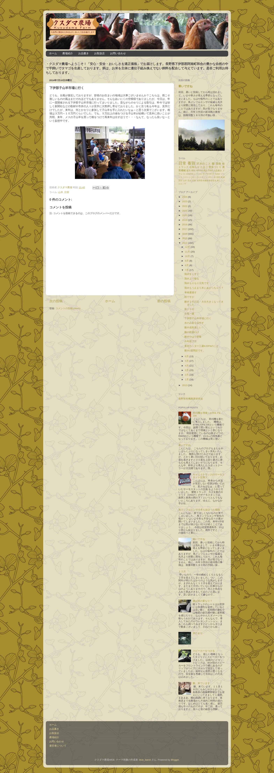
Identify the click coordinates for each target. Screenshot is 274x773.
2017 (185, 229)
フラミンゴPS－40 (207, 177)
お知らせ (194, 167)
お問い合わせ (118, 53)
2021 (185, 210)
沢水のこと (203, 163)
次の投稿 (56, 301)
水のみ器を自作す (194, 323)
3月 (187, 370)
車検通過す (190, 292)
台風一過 (189, 313)
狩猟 (194, 180)
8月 (187, 265)
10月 (188, 256)
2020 (185, 215)
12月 (188, 247)
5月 (187, 361)
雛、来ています (201, 683)
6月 (187, 356)
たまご (204, 167)
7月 (187, 270)
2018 (185, 224)
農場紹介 (67, 53)
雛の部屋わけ (191, 332)
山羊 (60, 192)
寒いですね (185, 86)
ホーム (53, 53)
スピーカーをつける (204, 651)
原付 (180, 180)
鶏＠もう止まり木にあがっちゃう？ (203, 288)
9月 (187, 260)
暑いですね (184, 445)
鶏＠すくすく (191, 274)
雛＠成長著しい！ (194, 327)
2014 (185, 243)
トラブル (198, 174)
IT (213, 174)
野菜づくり (215, 167)
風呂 (205, 170)
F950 (210, 170)
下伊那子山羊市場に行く (197, 318)
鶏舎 (218, 163)
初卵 (218, 177)
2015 (185, 238)
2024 (185, 197)
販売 (188, 170)
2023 (185, 201)
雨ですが (189, 297)
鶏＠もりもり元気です (196, 283)
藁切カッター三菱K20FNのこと (201, 346)
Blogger (175, 759)
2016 (185, 234)
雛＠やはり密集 (192, 336)
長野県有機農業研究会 (206, 180)
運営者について (57, 745)
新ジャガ (189, 309)
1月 (187, 379)
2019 (185, 220)
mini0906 (189, 174)
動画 (223, 177)
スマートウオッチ (191, 177)
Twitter (217, 174)
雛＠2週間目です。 (194, 350)
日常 (66, 192)
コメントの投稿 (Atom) (68, 308)
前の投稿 (164, 301)
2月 (187, 374)
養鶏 (191, 163)
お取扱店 (99, 53)
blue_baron (145, 759)
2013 (185, 385)
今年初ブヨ (190, 341)
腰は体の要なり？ (202, 601)
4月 (187, 365)
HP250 (199, 170)
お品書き (83, 53)
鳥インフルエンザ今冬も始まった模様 (199, 509)
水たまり (198, 633)
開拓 (193, 170)
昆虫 (190, 180)
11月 (188, 251)
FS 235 (209, 174)
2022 (185, 206)
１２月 (182, 571)
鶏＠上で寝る (191, 278)
